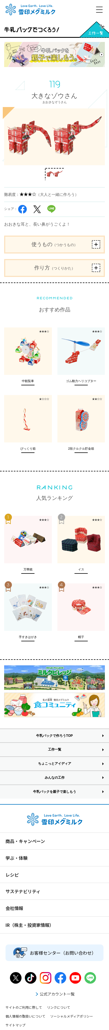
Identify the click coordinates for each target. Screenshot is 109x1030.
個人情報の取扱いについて (25, 1016)
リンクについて (58, 1007)
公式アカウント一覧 (55, 994)
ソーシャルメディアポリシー (71, 1016)
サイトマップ (15, 1025)
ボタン (96, 244)
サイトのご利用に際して (24, 1007)
